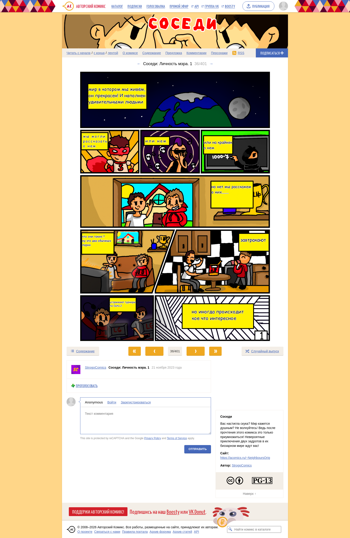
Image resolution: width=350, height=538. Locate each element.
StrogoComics (242, 465)
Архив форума (160, 531)
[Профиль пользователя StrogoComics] (75, 369)
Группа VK (212, 6)
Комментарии (196, 53)
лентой (113, 53)
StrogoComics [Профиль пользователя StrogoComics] (95, 367)
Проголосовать (87, 385)
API (196, 6)
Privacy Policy (152, 438)
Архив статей (182, 531)
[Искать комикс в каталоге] (230, 529)
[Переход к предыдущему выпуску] (90, 206)
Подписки (134, 6)
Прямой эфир (179, 6)
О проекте (84, 531)
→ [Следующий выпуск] (211, 64)
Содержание (151, 53)
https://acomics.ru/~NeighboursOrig (245, 458)
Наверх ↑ (249, 493)
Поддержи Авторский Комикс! (98, 511)
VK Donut (197, 511)
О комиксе (130, 53)
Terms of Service (177, 438)
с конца (99, 53)
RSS (241, 53)
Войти (111, 402)
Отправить (198, 448)
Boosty (230, 6)
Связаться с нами (107, 531)
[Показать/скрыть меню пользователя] (282, 6)
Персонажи (219, 53)
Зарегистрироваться (136, 402)
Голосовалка (155, 6)
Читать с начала (79, 53)
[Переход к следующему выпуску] (175, 206)
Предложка (173, 53)
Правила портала (135, 531)
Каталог (117, 6)
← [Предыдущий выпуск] (139, 64)
